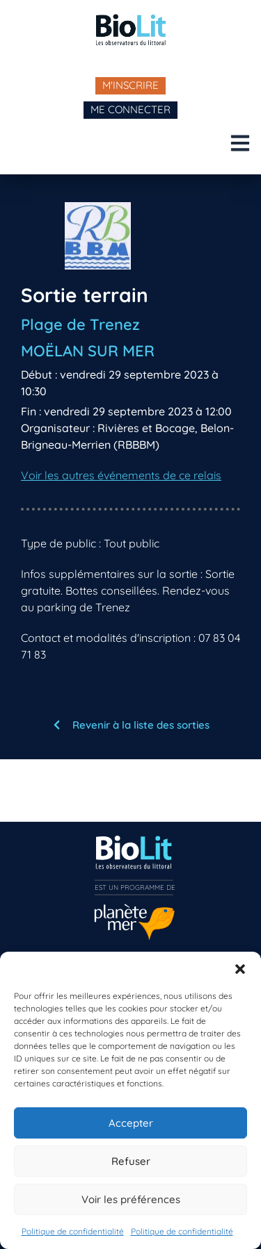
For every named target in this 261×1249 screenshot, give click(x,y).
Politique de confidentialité (73, 1231)
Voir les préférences (130, 1199)
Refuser (130, 1161)
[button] (240, 969)
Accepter (131, 1123)
